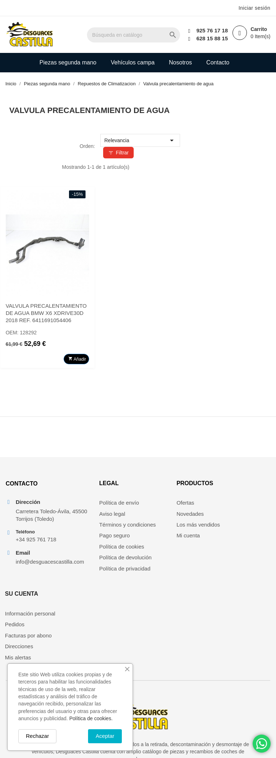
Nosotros (180, 62)
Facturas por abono (235, 527)
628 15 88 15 (211, 38)
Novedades (157, 517)
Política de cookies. (91, 718)
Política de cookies (96, 549)
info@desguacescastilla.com (39, 573)
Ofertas (152, 506)
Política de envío (94, 506)
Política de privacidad (100, 571)
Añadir (168, 356)
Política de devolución (100, 561)
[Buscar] (140, 34)
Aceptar (105, 736)
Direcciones (226, 539)
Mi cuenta (155, 539)
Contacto (217, 62)
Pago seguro (89, 539)
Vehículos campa (133, 62)
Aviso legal (87, 517)
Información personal (237, 506)
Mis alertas (225, 549)
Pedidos (222, 517)
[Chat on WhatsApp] (262, 744)
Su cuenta (228, 486)
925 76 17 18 (211, 30)
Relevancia (228, 140)
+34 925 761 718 (35, 551)
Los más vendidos (165, 527)
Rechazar (37, 736)
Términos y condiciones (102, 527)
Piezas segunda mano (68, 62)
